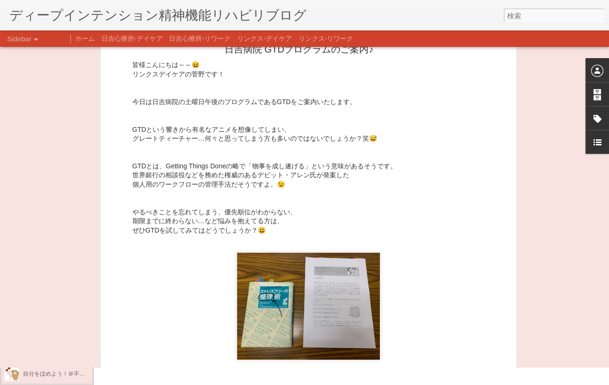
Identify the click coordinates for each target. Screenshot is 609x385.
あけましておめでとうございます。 (68, 310)
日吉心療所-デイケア (132, 38)
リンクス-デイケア (264, 38)
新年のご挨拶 (40, 289)
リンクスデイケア (350, 269)
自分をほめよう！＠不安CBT (59, 373)
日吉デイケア (319, 283)
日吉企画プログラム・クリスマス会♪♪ (71, 352)
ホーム (85, 38)
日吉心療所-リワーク (200, 38)
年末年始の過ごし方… (51, 331)
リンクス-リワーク (326, 38)
